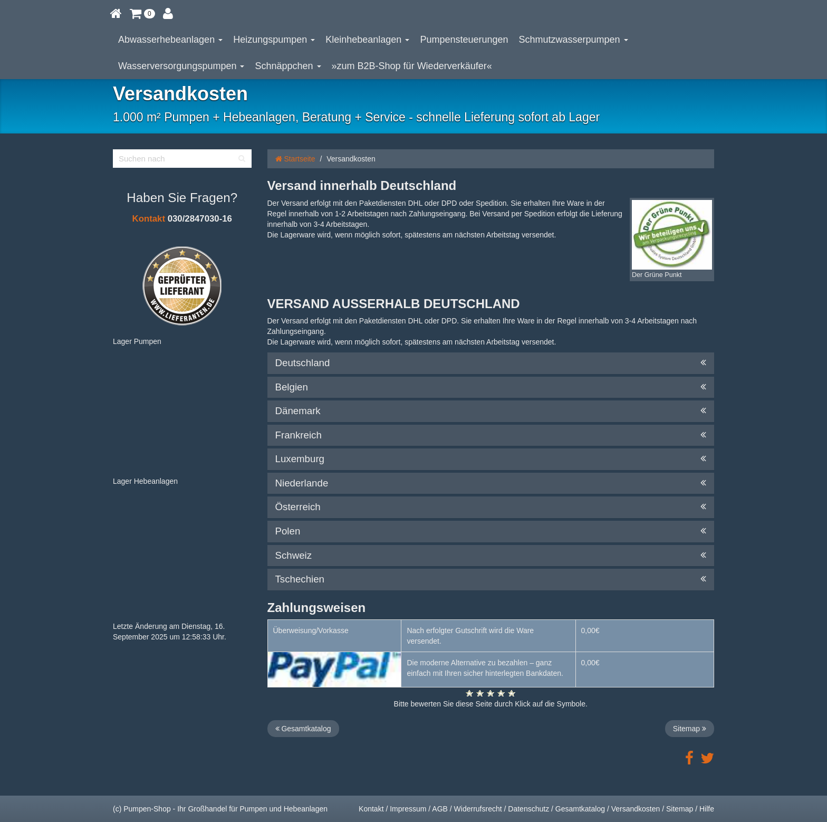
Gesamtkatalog (303, 728)
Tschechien (491, 579)
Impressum (408, 809)
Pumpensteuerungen (464, 39)
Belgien (491, 387)
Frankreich (491, 435)
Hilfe (706, 809)
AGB (440, 809)
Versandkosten (635, 809)
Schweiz (491, 555)
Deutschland (491, 363)
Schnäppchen (288, 66)
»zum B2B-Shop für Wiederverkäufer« (412, 66)
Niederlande (491, 483)
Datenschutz (528, 809)
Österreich (491, 507)
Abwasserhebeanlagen (170, 39)
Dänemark (491, 411)
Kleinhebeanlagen (367, 39)
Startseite (295, 159)
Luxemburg (491, 459)
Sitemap (689, 728)
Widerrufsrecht (478, 809)
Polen (491, 531)
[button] (142, 13)
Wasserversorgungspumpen (181, 66)
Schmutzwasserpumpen (573, 39)
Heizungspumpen (274, 39)
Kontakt (148, 219)
